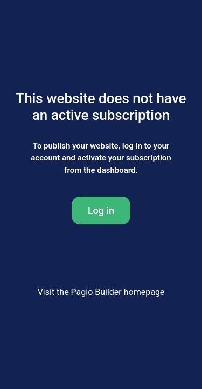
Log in (101, 210)
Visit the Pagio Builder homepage (101, 292)
